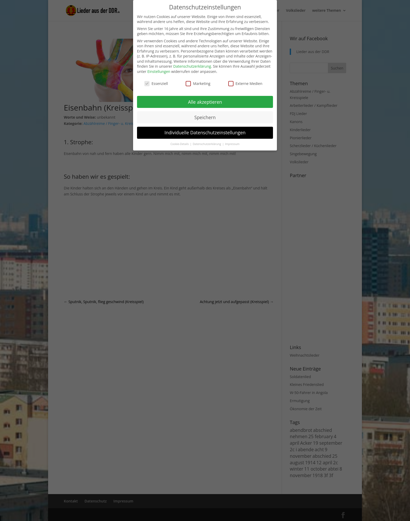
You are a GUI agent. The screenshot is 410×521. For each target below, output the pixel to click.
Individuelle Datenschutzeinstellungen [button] (205, 132)
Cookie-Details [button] (180, 144)
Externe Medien (245, 83)
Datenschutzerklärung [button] (207, 144)
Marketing (198, 83)
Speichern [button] (204, 117)
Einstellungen (158, 71)
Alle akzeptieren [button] (205, 102)
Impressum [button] (232, 144)
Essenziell (156, 83)
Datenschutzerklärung (192, 66)
